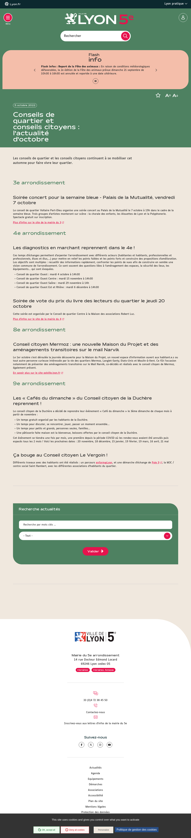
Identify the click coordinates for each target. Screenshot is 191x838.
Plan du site (95, 801)
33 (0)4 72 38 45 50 (95, 700)
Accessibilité (95, 796)
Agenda (95, 773)
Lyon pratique (175, 3)
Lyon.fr (15, 4)
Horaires (82, 670)
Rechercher (72, 35)
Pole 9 (155, 470)
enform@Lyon (104, 470)
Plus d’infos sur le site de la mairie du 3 (37, 229)
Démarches (95, 784)
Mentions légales (95, 807)
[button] (35, 70)
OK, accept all (46, 830)
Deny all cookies (75, 830)
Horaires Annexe (103, 670)
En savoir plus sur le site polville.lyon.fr (36, 380)
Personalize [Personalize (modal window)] (103, 830)
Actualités (95, 768)
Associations (95, 790)
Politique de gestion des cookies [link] (137, 829)
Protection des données (95, 812)
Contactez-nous (95, 712)
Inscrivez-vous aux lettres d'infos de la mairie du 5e (95, 723)
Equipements (95, 779)
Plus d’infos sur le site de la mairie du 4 (37, 326)
